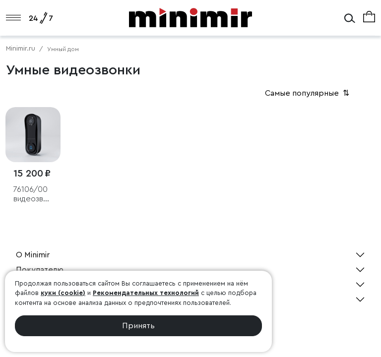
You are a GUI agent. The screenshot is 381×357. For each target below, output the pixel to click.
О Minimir (33, 255)
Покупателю (40, 270)
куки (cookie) (63, 293)
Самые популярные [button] (308, 93)
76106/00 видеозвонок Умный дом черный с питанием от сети (33, 194)
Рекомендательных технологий (146, 293)
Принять (138, 326)
